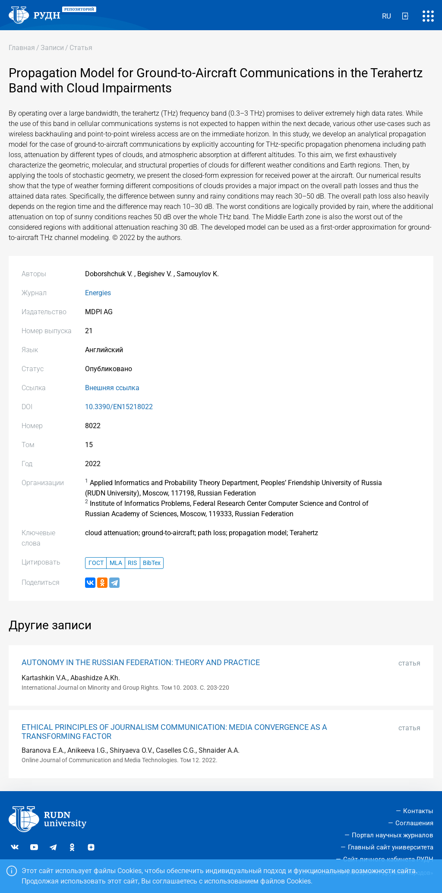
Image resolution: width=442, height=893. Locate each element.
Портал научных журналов (392, 835)
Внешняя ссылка (112, 388)
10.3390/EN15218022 (119, 407)
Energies (98, 293)
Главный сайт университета (390, 847)
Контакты (418, 811)
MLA (116, 563)
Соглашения (414, 823)
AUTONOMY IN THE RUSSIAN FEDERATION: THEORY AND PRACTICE (141, 662)
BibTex (152, 563)
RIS (132, 563)
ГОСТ (96, 563)
